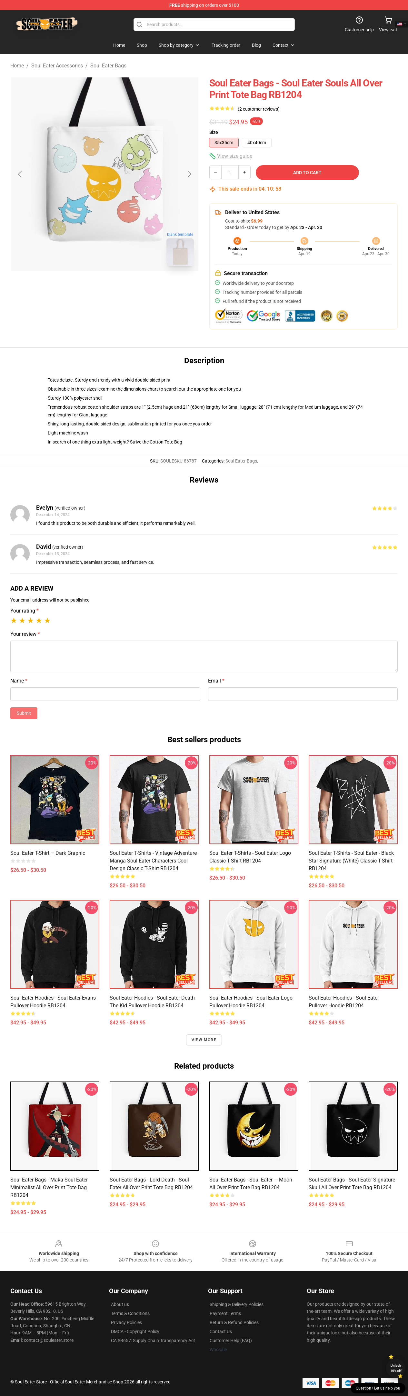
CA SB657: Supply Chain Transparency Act (153, 1340)
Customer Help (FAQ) (231, 1340)
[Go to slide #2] (121, 285)
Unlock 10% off (396, 1368)
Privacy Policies (126, 1322)
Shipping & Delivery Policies (237, 1304)
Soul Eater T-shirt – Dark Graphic (47, 853)
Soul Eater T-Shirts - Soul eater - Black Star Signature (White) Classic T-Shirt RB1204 (351, 861)
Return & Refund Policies (234, 1322)
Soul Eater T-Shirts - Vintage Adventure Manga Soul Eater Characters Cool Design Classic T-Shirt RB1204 (153, 861)
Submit (24, 713)
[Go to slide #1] (88, 285)
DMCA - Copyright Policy (135, 1331)
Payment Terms (225, 1313)
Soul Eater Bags (108, 66)
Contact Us (221, 1331)
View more (204, 1040)
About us (120, 1304)
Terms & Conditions (130, 1313)
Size (213, 132)
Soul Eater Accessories (57, 66)
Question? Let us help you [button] (378, 1388)
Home (17, 66)
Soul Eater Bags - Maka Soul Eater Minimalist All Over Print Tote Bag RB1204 (49, 1187)
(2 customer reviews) (259, 109)
